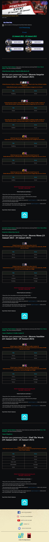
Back (44, 3)
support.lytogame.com (32, 200)
